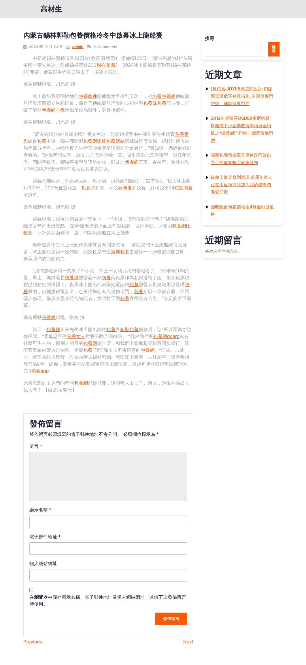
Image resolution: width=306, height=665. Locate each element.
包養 (157, 96)
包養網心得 (53, 110)
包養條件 (88, 96)
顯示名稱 (40, 510)
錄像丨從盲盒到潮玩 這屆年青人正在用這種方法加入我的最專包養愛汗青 (241, 184)
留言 (35, 446)
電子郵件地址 (45, 536)
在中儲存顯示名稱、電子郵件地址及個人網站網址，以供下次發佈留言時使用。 (107, 600)
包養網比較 (94, 141)
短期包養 (183, 188)
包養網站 (115, 141)
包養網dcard (166, 336)
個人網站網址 (43, 563)
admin (78, 46)
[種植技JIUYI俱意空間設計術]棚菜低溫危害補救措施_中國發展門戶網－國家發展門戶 (242, 96)
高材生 (51, 9)
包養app (40, 371)
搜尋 (209, 38)
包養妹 (150, 103)
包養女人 (76, 336)
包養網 (168, 96)
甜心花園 (106, 65)
